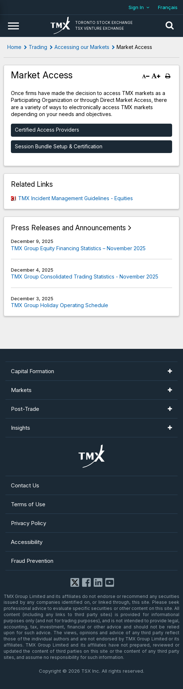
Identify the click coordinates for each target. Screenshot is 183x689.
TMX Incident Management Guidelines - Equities (75, 198)
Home (14, 47)
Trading (38, 47)
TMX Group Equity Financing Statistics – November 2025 (78, 248)
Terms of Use (28, 504)
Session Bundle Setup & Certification (58, 146)
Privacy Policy (28, 523)
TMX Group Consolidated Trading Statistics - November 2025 (84, 276)
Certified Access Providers (47, 130)
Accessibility (26, 542)
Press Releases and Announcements (68, 228)
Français (168, 7)
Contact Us (25, 485)
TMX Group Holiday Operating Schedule (59, 305)
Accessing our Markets (81, 47)
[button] (169, 25)
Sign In (136, 7)
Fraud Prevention (32, 560)
